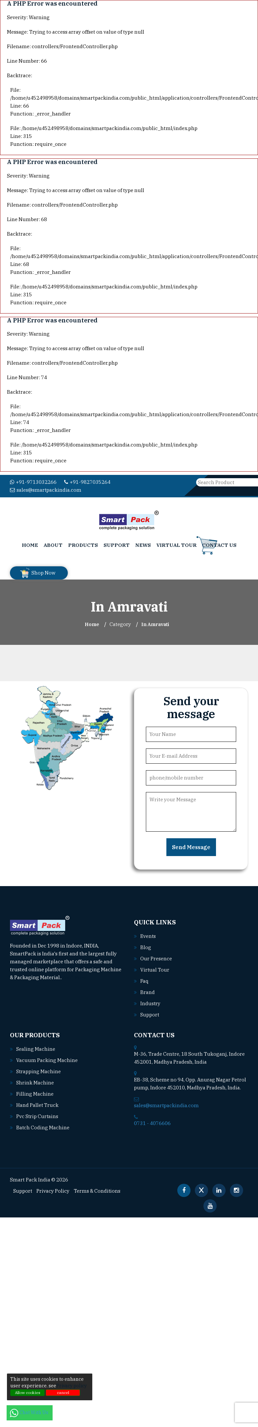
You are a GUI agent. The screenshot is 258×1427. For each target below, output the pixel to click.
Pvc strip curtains (36, 1113)
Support (117, 542)
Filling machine (33, 1091)
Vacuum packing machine (44, 1057)
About (53, 542)
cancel (63, 1392)
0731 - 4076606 (150, 1120)
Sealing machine (34, 1046)
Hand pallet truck (37, 1102)
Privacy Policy (51, 1188)
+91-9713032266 (31, 482)
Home (30, 542)
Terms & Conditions (93, 1188)
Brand (147, 989)
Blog (145, 944)
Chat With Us (29, 1412)
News (143, 542)
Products (83, 542)
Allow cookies (27, 1392)
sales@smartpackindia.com (144, 482)
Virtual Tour (176, 542)
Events (147, 933)
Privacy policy (71, 1386)
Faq (144, 978)
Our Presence (155, 956)
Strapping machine (37, 1069)
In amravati (155, 621)
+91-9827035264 (81, 482)
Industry (150, 1001)
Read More (76, 975)
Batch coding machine (40, 1125)
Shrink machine (33, 1080)
